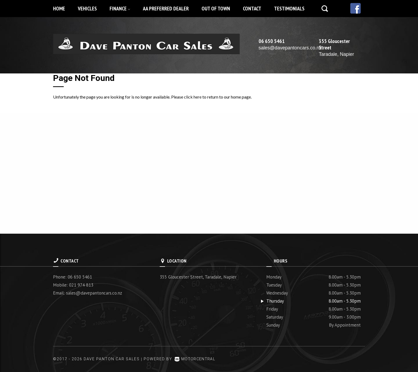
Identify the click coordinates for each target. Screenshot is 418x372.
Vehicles (87, 8)
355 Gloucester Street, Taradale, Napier (198, 277)
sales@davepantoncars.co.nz (290, 47)
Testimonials (289, 8)
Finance (120, 8)
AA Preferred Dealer (166, 8)
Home (59, 8)
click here (193, 96)
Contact (252, 8)
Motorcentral (196, 359)
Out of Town (216, 8)
